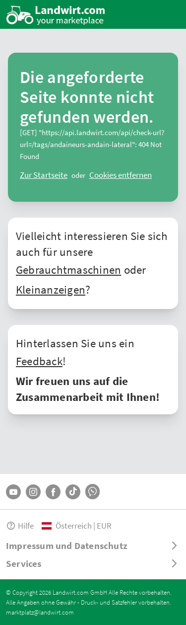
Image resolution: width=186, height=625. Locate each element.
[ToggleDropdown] (93, 545)
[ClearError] (43, 175)
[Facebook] (53, 491)
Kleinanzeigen (50, 289)
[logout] (120, 175)
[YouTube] (13, 491)
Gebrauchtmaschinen (68, 269)
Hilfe (20, 525)
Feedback (39, 360)
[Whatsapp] (92, 491)
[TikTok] (72, 491)
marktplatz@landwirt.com (40, 612)
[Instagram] (33, 491)
